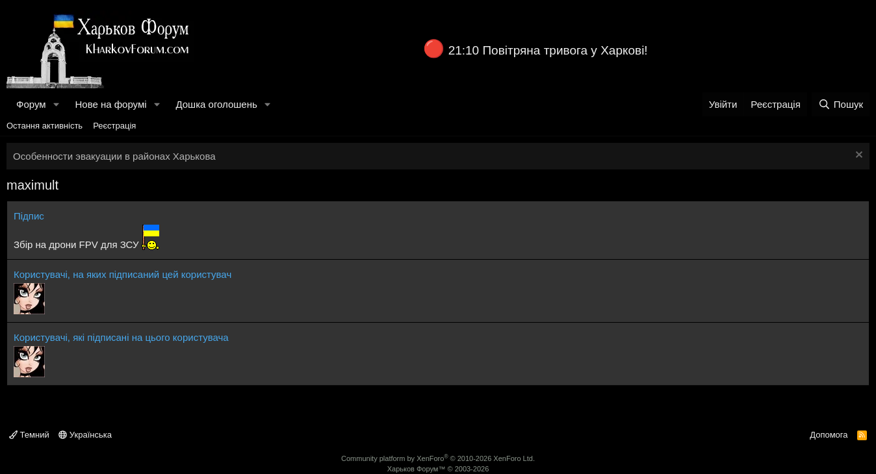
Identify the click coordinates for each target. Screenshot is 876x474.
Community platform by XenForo (438, 458)
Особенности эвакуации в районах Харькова (114, 156)
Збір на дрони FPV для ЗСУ (76, 244)
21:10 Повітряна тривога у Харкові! (548, 50)
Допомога (828, 435)
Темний (29, 435)
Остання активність (44, 126)
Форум (31, 104)
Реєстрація (114, 126)
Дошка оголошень (216, 104)
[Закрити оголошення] (857, 156)
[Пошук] (841, 104)
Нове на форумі (110, 104)
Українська (85, 435)
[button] (56, 104)
